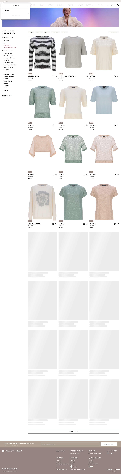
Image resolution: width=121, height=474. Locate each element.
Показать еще (73, 431)
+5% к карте (7, 45)
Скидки (36, 5)
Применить (15, 15)
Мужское (63, 5)
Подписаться (109, 444)
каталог (4, 31)
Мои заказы (60, 451)
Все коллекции (8, 37)
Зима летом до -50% (10, 47)
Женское (53, 5)
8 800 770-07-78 (10, 469)
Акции (45, 5)
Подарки (72, 5)
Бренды (81, 5)
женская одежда (11, 31)
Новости (101, 5)
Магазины (91, 5)
